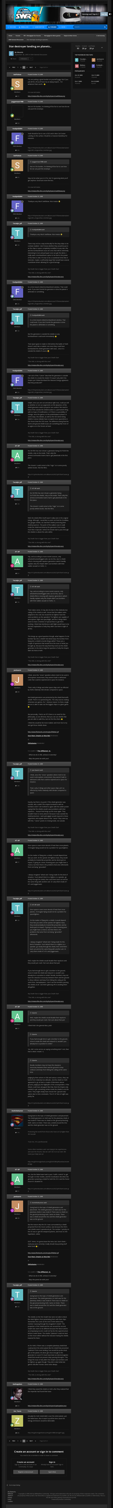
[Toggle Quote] (31, 162)
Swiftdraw (17, 74)
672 (17, 96)
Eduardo (20, 52)
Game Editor (39, 27)
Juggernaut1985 (17, 102)
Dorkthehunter (17, 1111)
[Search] (83, 27)
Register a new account (25, 1472)
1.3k (17, 245)
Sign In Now (52, 1472)
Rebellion (25, 27)
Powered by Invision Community (61, 1499)
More (63, 27)
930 (17, 1406)
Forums (53, 27)
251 (17, 467)
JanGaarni (17, 670)
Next (31, 67)
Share (13, 59)
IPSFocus (10, 1493)
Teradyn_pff (17, 223)
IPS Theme (11, 1492)
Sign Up (104, 14)
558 (17, 123)
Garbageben (17, 1384)
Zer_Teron (17, 1411)
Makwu (82, 65)
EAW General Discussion (38, 55)
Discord (12, 27)
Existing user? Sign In (90, 14)
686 (17, 1433)
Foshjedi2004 (17, 129)
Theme (10, 1495)
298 (17, 692)
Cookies (10, 1501)
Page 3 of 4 (44, 67)
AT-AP (17, 446)
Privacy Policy (10, 1498)
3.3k (17, 150)
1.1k (17, 1132)
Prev (13, 67)
